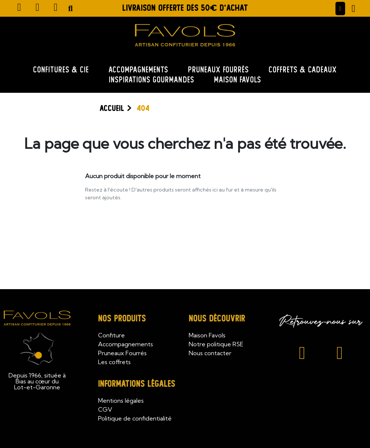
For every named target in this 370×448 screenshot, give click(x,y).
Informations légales (136, 384)
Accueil (112, 108)
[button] (70, 8)
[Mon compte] (340, 8)
